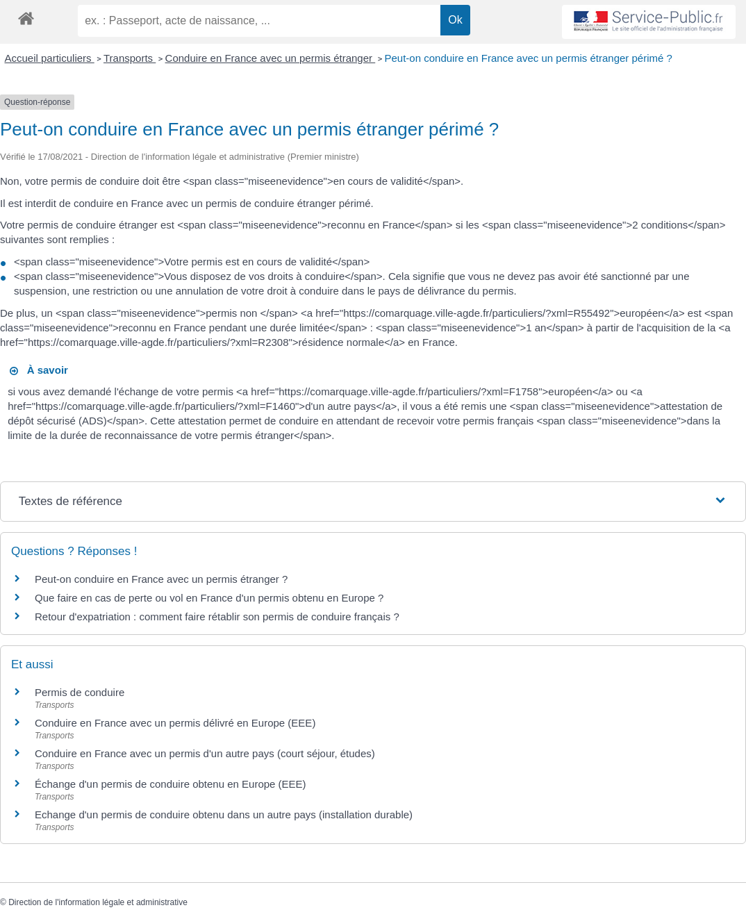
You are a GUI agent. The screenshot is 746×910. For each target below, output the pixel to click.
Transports (129, 58)
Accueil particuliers (49, 58)
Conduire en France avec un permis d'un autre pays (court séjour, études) (205, 753)
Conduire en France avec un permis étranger (270, 58)
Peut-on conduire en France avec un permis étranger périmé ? (528, 58)
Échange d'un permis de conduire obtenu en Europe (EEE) (170, 784)
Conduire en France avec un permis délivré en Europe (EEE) (175, 723)
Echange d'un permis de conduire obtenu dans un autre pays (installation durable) (224, 814)
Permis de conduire (79, 692)
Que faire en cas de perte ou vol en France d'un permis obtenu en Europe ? (209, 598)
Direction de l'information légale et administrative (98, 902)
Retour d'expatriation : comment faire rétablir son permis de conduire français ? (217, 616)
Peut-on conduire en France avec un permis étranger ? (161, 579)
